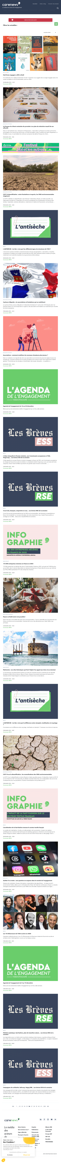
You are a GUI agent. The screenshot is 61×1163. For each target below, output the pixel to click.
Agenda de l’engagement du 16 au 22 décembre (18, 406)
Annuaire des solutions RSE (35, 1135)
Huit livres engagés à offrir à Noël (13, 75)
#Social (5, 878)
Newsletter (35, 3)
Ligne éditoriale (22, 1132)
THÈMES (16, 10)
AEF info (47, 1136)
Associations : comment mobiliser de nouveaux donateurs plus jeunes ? (25, 355)
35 (27, 1106)
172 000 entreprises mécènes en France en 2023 (18, 563)
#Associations (7, 123)
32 (19, 1106)
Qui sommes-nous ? (23, 1129)
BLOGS (10, 10)
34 (24, 1106)
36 (29, 1106)
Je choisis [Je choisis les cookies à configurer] (10, 1155)
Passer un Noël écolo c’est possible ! (14, 617)
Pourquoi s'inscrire (23, 1135)
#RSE (4, 508)
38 (34, 1106)
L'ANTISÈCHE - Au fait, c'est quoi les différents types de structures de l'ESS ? (27, 249)
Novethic (47, 1139)
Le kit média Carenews (48, 1130)
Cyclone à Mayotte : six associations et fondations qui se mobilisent (24, 302)
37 (31, 1106)
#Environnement (8, 614)
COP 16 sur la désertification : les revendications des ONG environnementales (27, 774)
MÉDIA (5, 10)
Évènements (33, 10)
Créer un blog (43, 3)
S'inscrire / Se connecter (53, 3)
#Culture (6, 72)
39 (36, 1106)
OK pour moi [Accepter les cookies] (26, 1155)
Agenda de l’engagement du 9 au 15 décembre (18, 983)
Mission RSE (48, 1127)
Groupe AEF (48, 1134)
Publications (24, 10)
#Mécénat (6, 561)
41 (41, 1106)
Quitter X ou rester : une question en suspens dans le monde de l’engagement (27, 880)
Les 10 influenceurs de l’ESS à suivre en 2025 (17, 933)
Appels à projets (43, 10)
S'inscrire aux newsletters (35, 1139)
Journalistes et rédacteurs (36, 1144)
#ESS (4, 246)
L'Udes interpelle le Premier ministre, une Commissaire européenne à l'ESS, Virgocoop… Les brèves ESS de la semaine (26, 456)
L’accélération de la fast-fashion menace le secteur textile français (23, 827)
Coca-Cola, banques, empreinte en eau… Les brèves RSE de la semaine (25, 510)
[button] (3, 1160)
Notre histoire (22, 1127)
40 (39, 1106)
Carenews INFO (7, 84)
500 (45, 1106)
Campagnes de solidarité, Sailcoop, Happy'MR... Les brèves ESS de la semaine (27, 1087)
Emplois (52, 10)
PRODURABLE (49, 1141)
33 (22, 1106)
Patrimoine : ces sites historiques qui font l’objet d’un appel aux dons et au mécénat (29, 670)
